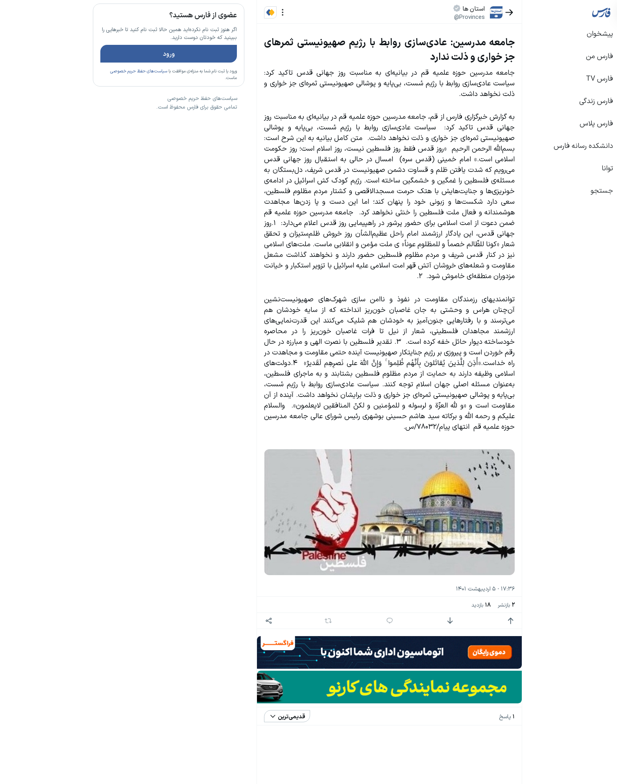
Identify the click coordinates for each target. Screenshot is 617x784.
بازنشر (448, 604)
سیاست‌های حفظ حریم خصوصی (80, 94)
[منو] (224, 12)
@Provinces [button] (411, 16)
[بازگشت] (451, 12)
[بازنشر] (270, 620)
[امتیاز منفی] (391, 620)
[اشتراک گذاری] (210, 620)
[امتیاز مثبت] (452, 620)
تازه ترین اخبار (158, 119)
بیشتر (172, 542)
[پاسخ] (331, 620)
